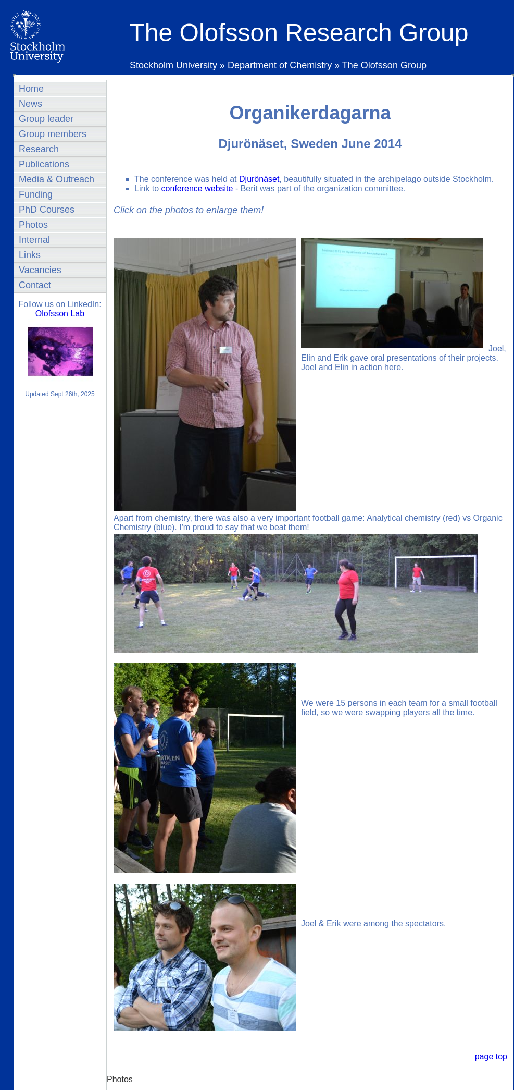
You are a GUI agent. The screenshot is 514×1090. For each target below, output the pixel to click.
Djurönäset (259, 179)
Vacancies (40, 270)
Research (39, 149)
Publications (44, 164)
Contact (35, 285)
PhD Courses (46, 209)
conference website (197, 188)
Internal (34, 240)
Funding (36, 194)
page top (491, 1056)
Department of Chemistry (280, 65)
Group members (52, 134)
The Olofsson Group (384, 65)
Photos (33, 224)
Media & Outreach (56, 179)
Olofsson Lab (59, 313)
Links (30, 255)
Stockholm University (175, 65)
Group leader (46, 119)
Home (31, 88)
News (30, 104)
